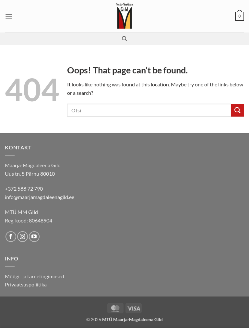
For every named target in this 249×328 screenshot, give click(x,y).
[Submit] (237, 110)
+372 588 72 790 (24, 188)
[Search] (124, 38)
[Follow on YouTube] (34, 236)
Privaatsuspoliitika (26, 284)
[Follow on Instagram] (22, 236)
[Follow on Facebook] (11, 236)
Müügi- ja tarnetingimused (34, 276)
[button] (9, 16)
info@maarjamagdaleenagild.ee (39, 197)
